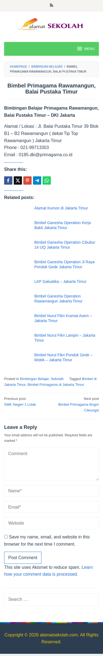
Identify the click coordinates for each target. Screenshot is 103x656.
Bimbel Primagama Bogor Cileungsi (76, 404)
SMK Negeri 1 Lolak (27, 401)
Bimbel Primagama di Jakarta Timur (55, 385)
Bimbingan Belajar (34, 379)
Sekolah (57, 379)
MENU (85, 48)
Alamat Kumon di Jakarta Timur (61, 208)
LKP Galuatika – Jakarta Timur (60, 281)
